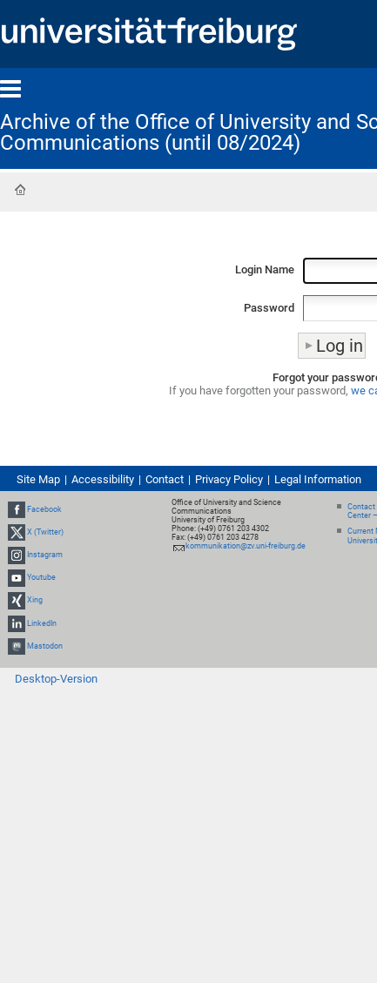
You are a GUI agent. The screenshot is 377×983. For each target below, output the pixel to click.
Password (269, 307)
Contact (164, 479)
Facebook (44, 509)
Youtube (41, 577)
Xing (35, 600)
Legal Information (317, 479)
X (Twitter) (45, 532)
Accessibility (102, 479)
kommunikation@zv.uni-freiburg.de (245, 546)
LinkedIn (42, 623)
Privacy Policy (229, 479)
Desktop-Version (56, 678)
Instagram (45, 554)
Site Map (38, 479)
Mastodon (45, 646)
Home (20, 190)
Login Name (264, 269)
